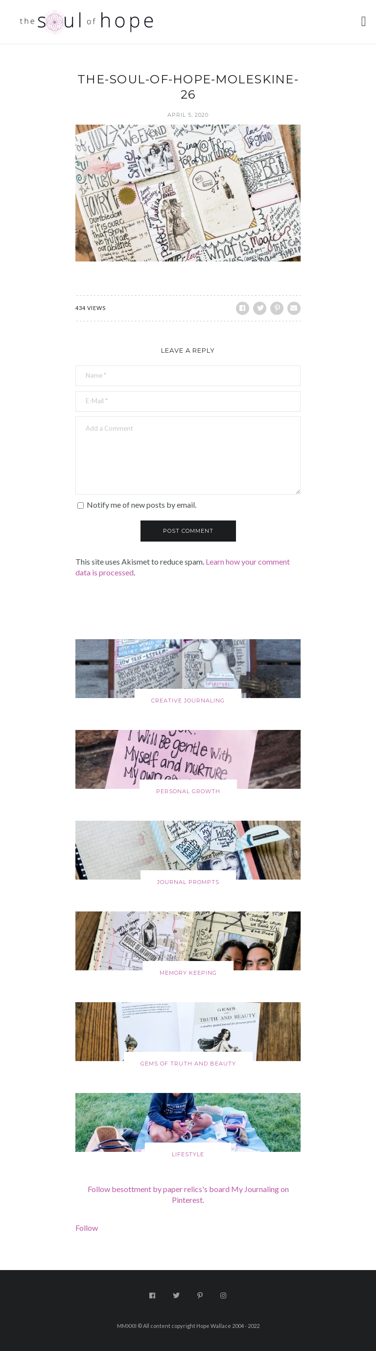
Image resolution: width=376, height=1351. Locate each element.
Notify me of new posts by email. (141, 504)
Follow (86, 1227)
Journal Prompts (188, 882)
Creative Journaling (188, 700)
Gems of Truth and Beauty (188, 1063)
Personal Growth (188, 791)
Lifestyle (188, 1154)
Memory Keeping (188, 972)
